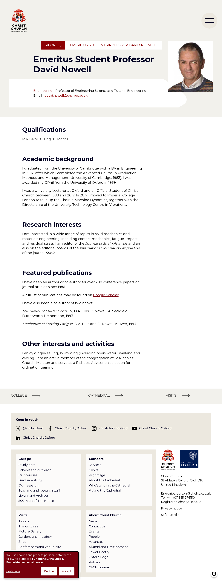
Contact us (97, 526)
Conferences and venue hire (40, 547)
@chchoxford (33, 428)
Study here (27, 465)
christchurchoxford (113, 428)
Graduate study (30, 480)
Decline (49, 571)
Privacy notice (171, 508)
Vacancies (96, 541)
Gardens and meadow (35, 536)
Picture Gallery (30, 531)
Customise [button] (13, 571)
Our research (29, 485)
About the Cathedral (104, 480)
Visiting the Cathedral (105, 490)
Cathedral (97, 459)
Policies (94, 562)
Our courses (28, 475)
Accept (66, 571)
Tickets (24, 521)
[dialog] (41, 565)
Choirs (93, 470)
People (53, 45)
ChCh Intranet (99, 567)
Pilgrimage (97, 475)
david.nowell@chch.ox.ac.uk (66, 95)
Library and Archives (33, 495)
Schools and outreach (35, 470)
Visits (23, 515)
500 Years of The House (36, 501)
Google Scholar (106, 295)
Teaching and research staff (39, 490)
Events (94, 531)
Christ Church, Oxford (71, 428)
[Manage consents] (214, 574)
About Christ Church (105, 515)
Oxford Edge (98, 557)
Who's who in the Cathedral (109, 485)
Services (95, 465)
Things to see (28, 526)
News (93, 521)
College (25, 459)
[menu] (209, 21)
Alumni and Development (108, 547)
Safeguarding (171, 515)
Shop (22, 541)
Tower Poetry (99, 552)
